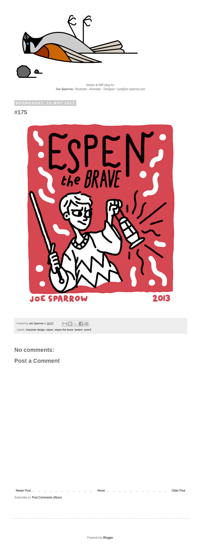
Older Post (178, 490)
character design (35, 329)
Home (101, 490)
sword (87, 329)
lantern (79, 329)
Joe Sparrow (36, 323)
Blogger (108, 537)
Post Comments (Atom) (47, 497)
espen (49, 329)
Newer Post (23, 490)
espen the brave (64, 329)
